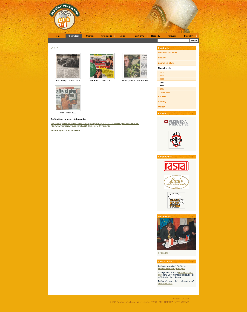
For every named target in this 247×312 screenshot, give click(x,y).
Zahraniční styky (166, 63)
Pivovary (172, 36)
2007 (54, 48)
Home (57, 36)
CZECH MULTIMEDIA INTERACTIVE (170, 302)
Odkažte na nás (165, 283)
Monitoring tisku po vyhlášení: (65, 130)
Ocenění (90, 36)
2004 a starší (165, 92)
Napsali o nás (164, 68)
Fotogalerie (106, 36)
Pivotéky (188, 36)
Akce (123, 36)
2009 (162, 76)
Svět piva (139, 36)
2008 (162, 79)
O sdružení (74, 36)
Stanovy (162, 101)
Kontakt (162, 96)
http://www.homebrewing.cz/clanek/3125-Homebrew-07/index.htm (80, 126)
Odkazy (161, 107)
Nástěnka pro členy (167, 52)
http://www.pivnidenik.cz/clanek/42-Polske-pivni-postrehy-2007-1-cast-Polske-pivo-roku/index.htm (95, 123)
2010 (162, 72)
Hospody (155, 36)
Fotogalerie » (164, 253)
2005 (162, 89)
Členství (162, 58)
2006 (162, 86)
